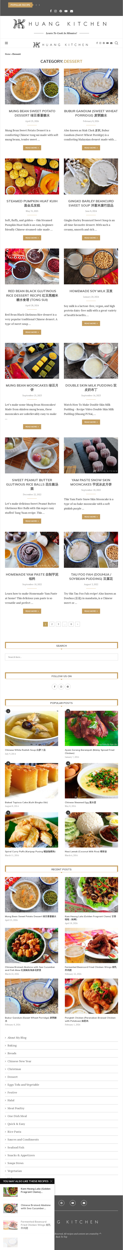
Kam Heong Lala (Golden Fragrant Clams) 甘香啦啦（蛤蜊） (90, 918)
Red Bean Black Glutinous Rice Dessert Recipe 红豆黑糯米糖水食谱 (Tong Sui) (32, 295)
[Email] (71, 11)
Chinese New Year (19, 1061)
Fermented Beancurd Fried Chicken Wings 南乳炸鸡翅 (91, 969)
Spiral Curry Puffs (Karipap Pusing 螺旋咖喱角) (30, 851)
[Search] (116, 43)
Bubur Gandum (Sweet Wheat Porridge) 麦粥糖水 (31, 1019)
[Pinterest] (60, 11)
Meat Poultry (16, 1108)
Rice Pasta (14, 1131)
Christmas (14, 1069)
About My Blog (17, 1037)
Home (8, 54)
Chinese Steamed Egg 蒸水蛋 (80, 802)
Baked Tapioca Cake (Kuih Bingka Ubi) (26, 802)
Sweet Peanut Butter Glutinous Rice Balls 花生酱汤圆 (32, 484)
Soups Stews (16, 1163)
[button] (36, 4)
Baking (12, 1045)
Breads (12, 1053)
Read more (32, 147)
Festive (12, 1092)
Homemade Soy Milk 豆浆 (91, 291)
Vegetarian (15, 1171)
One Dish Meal (17, 1116)
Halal (11, 1100)
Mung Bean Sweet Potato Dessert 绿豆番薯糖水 (30, 916)
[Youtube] (66, 11)
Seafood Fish (16, 1147)
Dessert (13, 1077)
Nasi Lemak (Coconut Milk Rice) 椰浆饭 (86, 851)
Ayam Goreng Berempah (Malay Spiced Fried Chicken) (89, 752)
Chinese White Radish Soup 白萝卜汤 (25, 750)
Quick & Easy (16, 1124)
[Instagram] (55, 11)
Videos (12, 1179)
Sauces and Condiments (23, 1139)
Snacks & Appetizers (21, 1155)
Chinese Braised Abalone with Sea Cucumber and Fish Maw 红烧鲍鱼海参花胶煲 (30, 969)
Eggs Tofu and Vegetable (23, 1084)
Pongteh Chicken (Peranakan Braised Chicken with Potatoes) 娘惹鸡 (90, 1019)
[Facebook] (51, 11)
